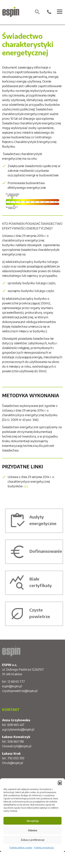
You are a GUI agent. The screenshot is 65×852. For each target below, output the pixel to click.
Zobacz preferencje (32, 839)
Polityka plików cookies (21, 847)
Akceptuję (33, 820)
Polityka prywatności (44, 847)
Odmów (32, 830)
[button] (60, 782)
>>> (25, 486)
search (37, 12)
